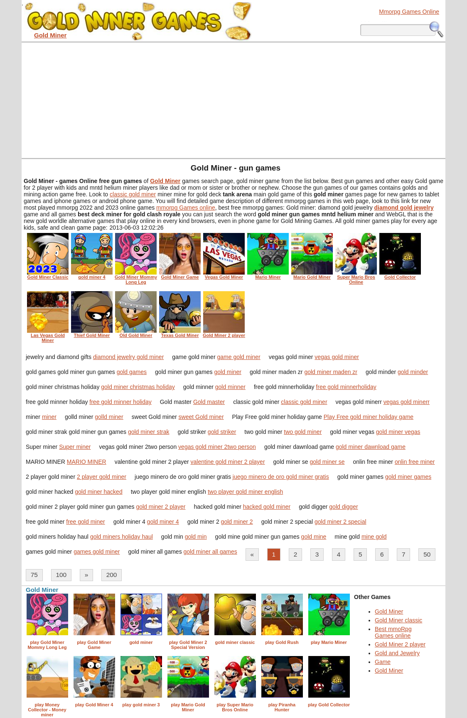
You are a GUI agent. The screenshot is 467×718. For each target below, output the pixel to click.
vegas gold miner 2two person (217, 446)
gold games (132, 372)
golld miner (109, 416)
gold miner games (408, 476)
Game (383, 662)
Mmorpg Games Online (409, 11)
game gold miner (238, 357)
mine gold (374, 536)
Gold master (209, 402)
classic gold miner (133, 194)
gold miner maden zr (330, 372)
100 (61, 574)
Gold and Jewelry (397, 653)
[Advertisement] (233, 100)
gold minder (413, 372)
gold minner (230, 387)
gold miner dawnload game (371, 446)
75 (34, 574)
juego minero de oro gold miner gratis (281, 476)
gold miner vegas (398, 431)
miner (49, 416)
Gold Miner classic (398, 620)
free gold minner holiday (120, 402)
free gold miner (85, 521)
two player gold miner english (245, 491)
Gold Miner (389, 611)
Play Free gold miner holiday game (368, 416)
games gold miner (97, 551)
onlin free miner (415, 461)
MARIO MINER (86, 461)
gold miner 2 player (160, 506)
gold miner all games (210, 551)
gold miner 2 (237, 521)
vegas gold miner (337, 357)
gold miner (227, 372)
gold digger (343, 506)
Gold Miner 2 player (400, 644)
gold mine (314, 536)
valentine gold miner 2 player (228, 461)
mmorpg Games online (185, 207)
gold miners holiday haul (121, 536)
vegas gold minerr (406, 402)
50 (426, 554)
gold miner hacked (98, 491)
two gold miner (303, 431)
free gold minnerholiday (346, 387)
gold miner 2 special (340, 521)
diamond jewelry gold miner (128, 357)
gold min (196, 536)
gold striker (222, 431)
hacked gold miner (266, 506)
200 (111, 574)
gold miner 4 (163, 521)
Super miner (75, 446)
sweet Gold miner (201, 416)
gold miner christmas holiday (138, 387)
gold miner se (327, 461)
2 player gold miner (101, 476)
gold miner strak (149, 431)
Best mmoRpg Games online (393, 632)
